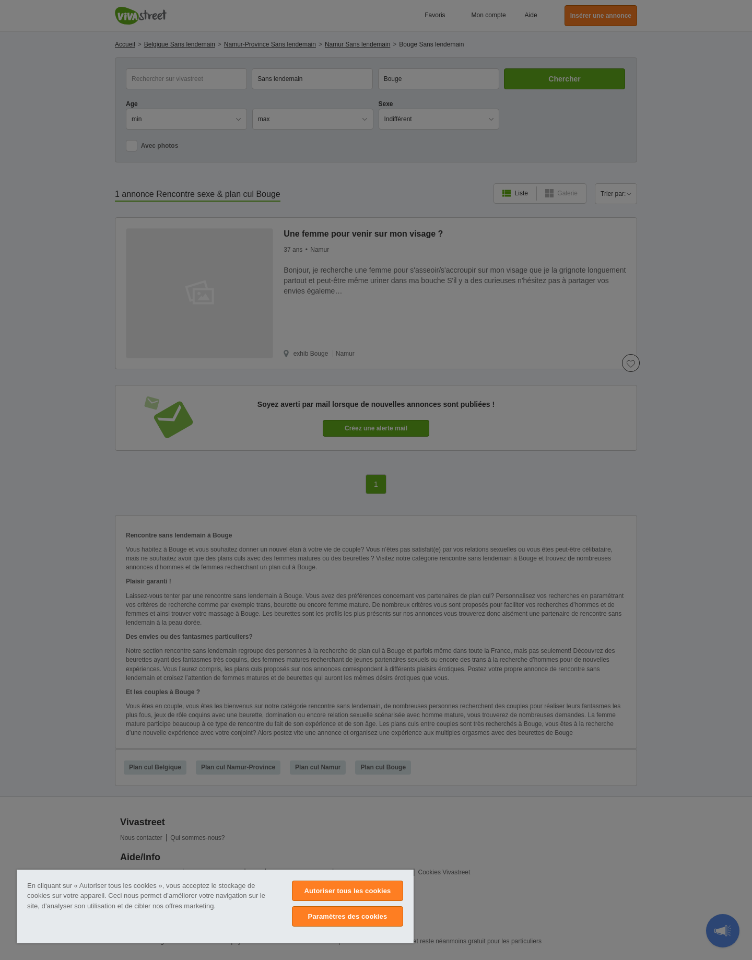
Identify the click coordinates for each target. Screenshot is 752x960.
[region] (215, 906)
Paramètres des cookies (347, 916)
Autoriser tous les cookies (347, 891)
